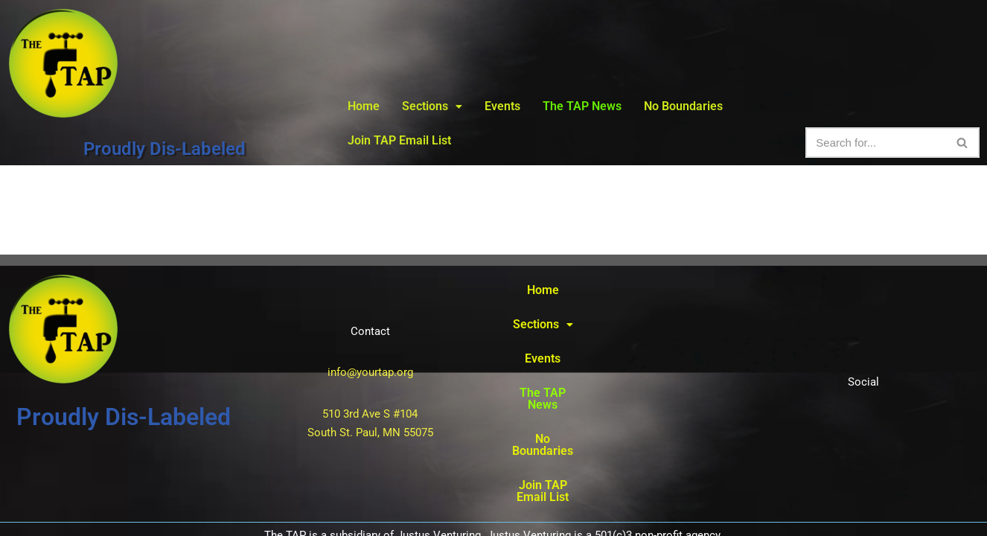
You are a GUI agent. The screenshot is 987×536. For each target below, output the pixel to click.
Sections (432, 106)
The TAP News (582, 106)
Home (364, 106)
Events (502, 106)
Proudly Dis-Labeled (164, 148)
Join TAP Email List (399, 140)
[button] (432, 106)
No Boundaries (683, 106)
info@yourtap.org (370, 335)
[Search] (875, 142)
